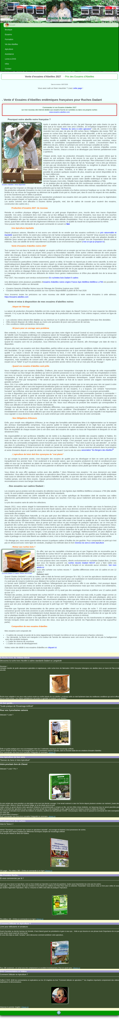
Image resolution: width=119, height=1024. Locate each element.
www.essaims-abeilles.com (59, 112)
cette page (77, 88)
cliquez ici (51, 752)
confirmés (91, 233)
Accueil (10, 25)
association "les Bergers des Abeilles (97, 450)
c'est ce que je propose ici (93, 242)
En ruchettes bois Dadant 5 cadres (63, 278)
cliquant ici (52, 647)
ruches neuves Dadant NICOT (81, 563)
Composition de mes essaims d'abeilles (29, 626)
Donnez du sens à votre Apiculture (89, 543)
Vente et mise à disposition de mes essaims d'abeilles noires (40, 301)
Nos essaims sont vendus (25, 278)
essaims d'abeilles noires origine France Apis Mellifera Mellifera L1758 (73, 282)
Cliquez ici (48, 871)
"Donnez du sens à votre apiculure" (77, 129)
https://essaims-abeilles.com (16, 297)
